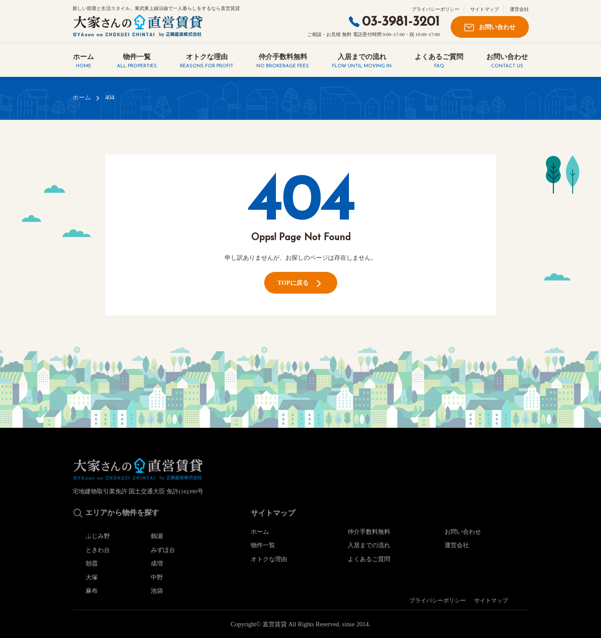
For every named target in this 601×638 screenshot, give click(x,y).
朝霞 (92, 563)
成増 (157, 563)
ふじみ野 (98, 535)
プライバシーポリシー (435, 9)
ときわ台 (98, 549)
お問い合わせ (490, 27)
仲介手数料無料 (282, 61)
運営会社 (519, 9)
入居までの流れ (362, 61)
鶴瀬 (157, 535)
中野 (157, 577)
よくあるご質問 (439, 61)
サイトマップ (484, 9)
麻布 (92, 590)
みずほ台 (163, 549)
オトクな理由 (206, 61)
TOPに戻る (300, 283)
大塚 (92, 577)
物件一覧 (137, 61)
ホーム (83, 61)
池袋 (157, 590)
